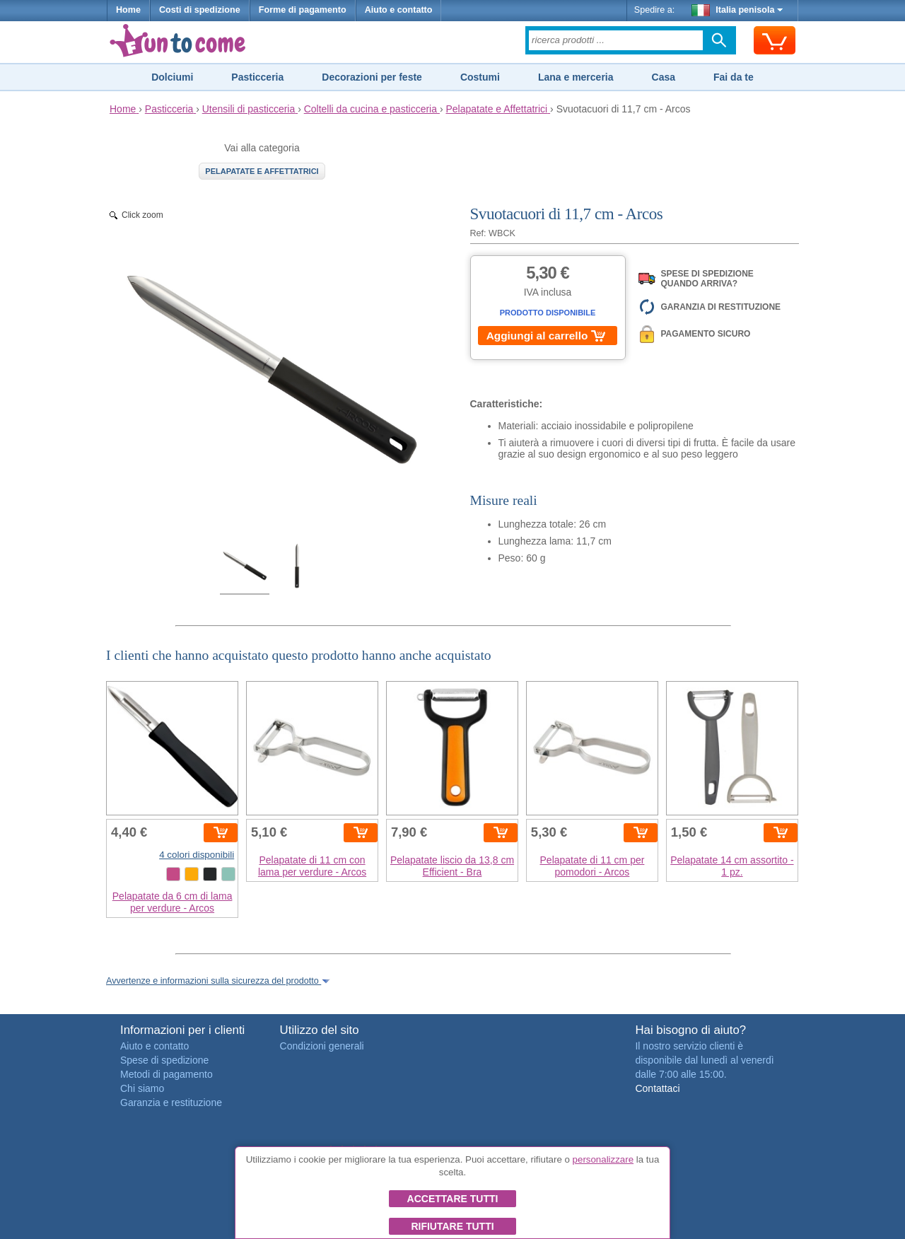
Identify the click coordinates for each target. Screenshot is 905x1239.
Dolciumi (172, 77)
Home (128, 10)
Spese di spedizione (164, 1060)
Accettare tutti (452, 1198)
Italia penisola (737, 10)
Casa (663, 77)
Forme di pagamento (302, 10)
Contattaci (657, 1088)
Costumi (480, 77)
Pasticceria (257, 77)
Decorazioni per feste (372, 77)
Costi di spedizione (199, 10)
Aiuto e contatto (399, 10)
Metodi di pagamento (166, 1074)
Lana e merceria (576, 77)
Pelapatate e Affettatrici (261, 171)
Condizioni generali (322, 1046)
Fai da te (733, 77)
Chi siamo (142, 1088)
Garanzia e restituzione (171, 1102)
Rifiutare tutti (452, 1226)
